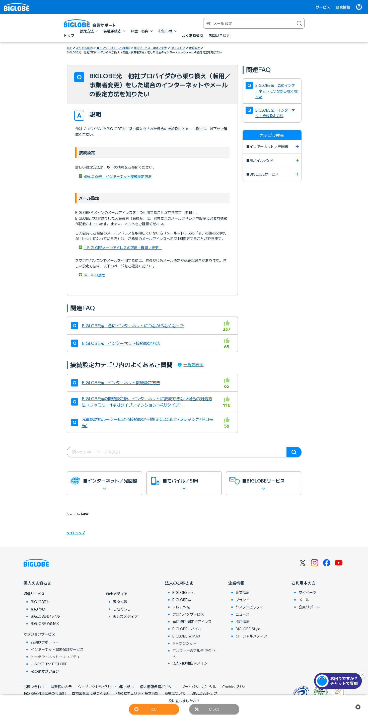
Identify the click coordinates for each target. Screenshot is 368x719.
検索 (294, 452)
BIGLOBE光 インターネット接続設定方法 (118, 176)
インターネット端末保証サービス (57, 649)
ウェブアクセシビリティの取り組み (106, 686)
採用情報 (243, 621)
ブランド (243, 599)
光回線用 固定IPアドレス (191, 621)
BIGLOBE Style (248, 628)
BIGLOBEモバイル (45, 616)
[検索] (299, 23)
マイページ (307, 592)
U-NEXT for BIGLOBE (49, 663)
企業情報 (343, 7)
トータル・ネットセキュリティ (55, 656)
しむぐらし (122, 608)
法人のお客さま (179, 583)
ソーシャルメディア (251, 635)
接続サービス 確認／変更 (150, 48)
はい (154, 709)
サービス (323, 7)
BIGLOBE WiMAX (45, 623)
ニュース (243, 614)
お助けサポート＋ (45, 642)
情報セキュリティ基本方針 (137, 693)
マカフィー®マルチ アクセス (193, 653)
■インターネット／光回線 (113, 48)
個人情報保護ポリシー (157, 686)
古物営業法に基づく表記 (91, 693)
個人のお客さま (38, 583)
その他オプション (45, 671)
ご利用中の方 (303, 583)
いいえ (214, 709)
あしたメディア (125, 616)
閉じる (357, 706)
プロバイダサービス (188, 614)
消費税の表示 (61, 686)
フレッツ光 (181, 606)
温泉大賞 (120, 601)
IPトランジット (184, 643)
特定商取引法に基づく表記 (45, 693)
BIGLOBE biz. (183, 592)
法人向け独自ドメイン (189, 663)
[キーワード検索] (248, 23)
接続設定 (194, 48)
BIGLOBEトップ (204, 693)
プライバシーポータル (198, 686)
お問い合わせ (34, 686)
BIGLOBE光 (178, 48)
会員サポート (309, 606)
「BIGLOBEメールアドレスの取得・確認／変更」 (123, 247)
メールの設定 (94, 274)
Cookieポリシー (235, 686)
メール (304, 599)
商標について (175, 693)
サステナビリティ (250, 606)
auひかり (38, 608)
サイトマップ (76, 532)
